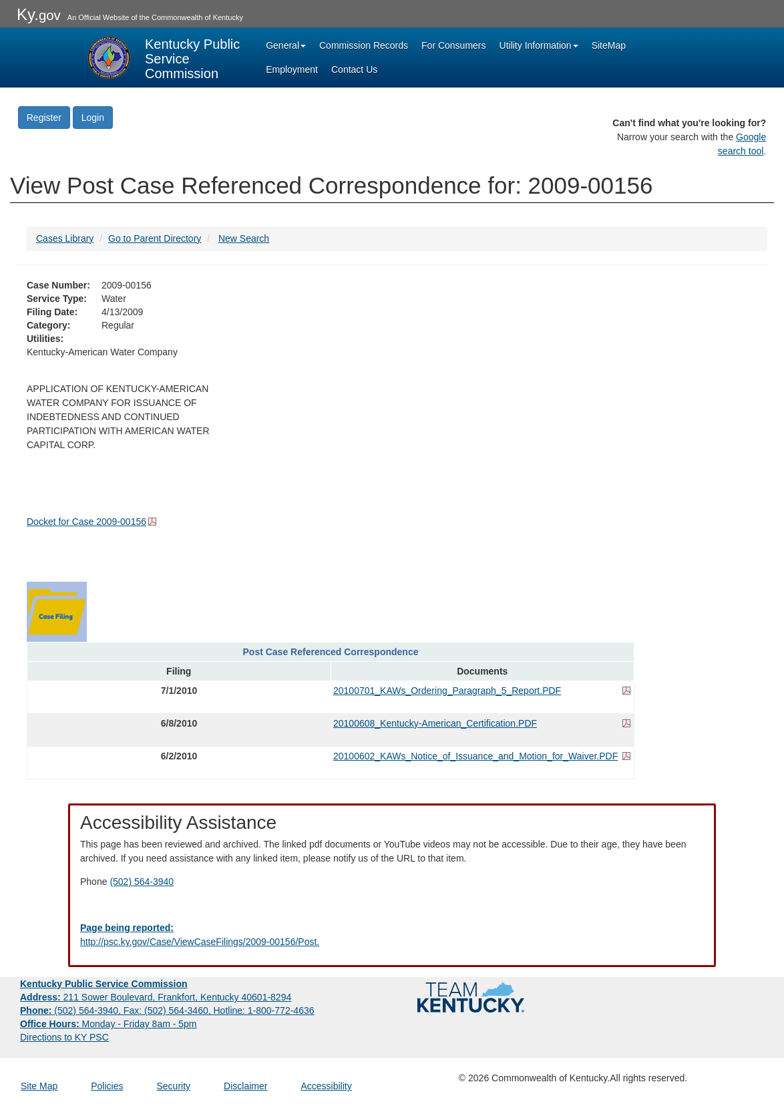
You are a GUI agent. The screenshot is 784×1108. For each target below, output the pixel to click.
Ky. (39, 14)
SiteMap (609, 45)
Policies (107, 1086)
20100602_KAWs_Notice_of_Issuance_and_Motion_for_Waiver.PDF (475, 756)
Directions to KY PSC (64, 1037)
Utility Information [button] (539, 45)
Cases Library (64, 238)
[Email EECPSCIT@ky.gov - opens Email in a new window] (392, 935)
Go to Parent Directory (154, 238)
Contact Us (354, 69)
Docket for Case (86, 521)
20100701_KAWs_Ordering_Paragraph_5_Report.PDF (447, 690)
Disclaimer (245, 1086)
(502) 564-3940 (142, 881)
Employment (292, 69)
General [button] (286, 45)
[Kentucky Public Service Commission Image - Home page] (163, 57)
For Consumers (453, 45)
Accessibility (326, 1086)
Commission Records (363, 45)
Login (92, 117)
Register (44, 117)
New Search (243, 238)
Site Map (39, 1086)
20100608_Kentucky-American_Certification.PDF (435, 723)
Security (174, 1086)
